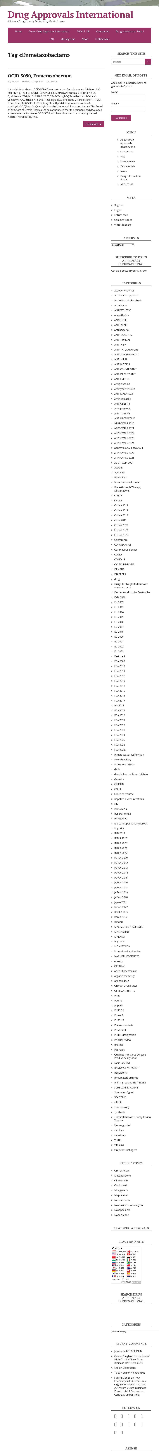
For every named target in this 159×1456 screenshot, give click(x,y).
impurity (119, 828)
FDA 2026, (120, 749)
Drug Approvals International (70, 14)
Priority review (122, 1040)
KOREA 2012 (121, 912)
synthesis (119, 1112)
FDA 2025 (119, 740)
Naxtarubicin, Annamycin (128, 1205)
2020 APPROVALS (124, 290)
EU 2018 (119, 631)
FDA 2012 (119, 676)
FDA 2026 (119, 744)
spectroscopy (122, 1107)
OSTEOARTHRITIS (124, 990)
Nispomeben (121, 1195)
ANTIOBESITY (122, 403)
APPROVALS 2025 (124, 453)
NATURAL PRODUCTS (126, 956)
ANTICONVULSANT (125, 369)
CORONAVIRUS (122, 544)
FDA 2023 (119, 730)
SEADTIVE (120, 1097)
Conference (121, 540)
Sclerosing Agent (124, 1092)
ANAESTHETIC (122, 310)
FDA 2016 (119, 695)
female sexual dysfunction (129, 754)
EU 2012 (119, 607)
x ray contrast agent (125, 1150)
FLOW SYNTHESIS (124, 764)
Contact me (102, 31)
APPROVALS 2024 (124, 443)
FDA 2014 (119, 686)
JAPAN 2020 (121, 897)
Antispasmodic (122, 408)
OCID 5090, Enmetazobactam (40, 76)
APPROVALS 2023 (124, 438)
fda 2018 (119, 705)
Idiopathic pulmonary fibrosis (131, 823)
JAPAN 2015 (121, 877)
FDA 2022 (119, 725)
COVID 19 (119, 559)
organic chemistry (124, 976)
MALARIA (119, 936)
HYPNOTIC (120, 818)
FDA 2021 (119, 720)
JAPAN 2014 (121, 872)
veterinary (120, 1135)
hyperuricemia (122, 813)
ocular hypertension (125, 971)
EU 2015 (119, 617)
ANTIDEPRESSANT (125, 374)
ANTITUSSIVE (122, 413)
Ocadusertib (121, 1185)
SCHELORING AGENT (126, 1087)
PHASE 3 (25, 81)
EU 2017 (119, 626)
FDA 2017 (119, 700)
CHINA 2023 (121, 525)
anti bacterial (121, 330)
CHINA (118, 500)
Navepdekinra (122, 1210)
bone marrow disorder (127, 482)
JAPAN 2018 (121, 887)
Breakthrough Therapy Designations (127, 489)
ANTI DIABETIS (123, 335)
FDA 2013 (119, 681)
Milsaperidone (122, 1175)
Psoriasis (119, 1049)
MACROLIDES (122, 931)
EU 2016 (119, 622)
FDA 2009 (119, 661)
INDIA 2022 (120, 853)
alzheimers (120, 305)
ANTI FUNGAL (122, 339)
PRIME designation (125, 1035)
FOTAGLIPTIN (134, 1351)
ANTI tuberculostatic (126, 354)
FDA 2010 (119, 666)
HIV (116, 803)
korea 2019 (120, 917)
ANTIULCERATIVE (124, 418)
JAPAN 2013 (121, 867)
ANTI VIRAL (121, 359)
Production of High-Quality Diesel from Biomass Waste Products (132, 1359)
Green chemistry (123, 794)
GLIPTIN (119, 784)
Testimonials (102, 39)
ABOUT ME (83, 31)
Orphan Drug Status (126, 985)
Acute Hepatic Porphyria (128, 300)
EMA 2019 (120, 597)
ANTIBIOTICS (122, 364)
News (85, 39)
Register (119, 205)
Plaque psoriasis (123, 1025)
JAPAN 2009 (121, 858)
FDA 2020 (119, 715)
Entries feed (121, 215)
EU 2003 (119, 602)
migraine (119, 941)
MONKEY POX (122, 946)
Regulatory (120, 1072)
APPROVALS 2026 (124, 457)
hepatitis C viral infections (129, 799)
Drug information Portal (130, 31)
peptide (118, 1005)
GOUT (117, 789)
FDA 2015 (119, 690)
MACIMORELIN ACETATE (128, 926)
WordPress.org (122, 224)
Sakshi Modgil (122, 1377)
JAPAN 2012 (121, 863)
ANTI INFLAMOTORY (126, 349)
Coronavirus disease (126, 549)
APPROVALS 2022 (124, 433)
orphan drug (121, 981)
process (118, 1044)
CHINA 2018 (121, 515)
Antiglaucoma (122, 384)
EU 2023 (119, 651)
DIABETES (120, 574)
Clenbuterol (129, 1367)
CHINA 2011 (121, 505)
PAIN (117, 995)
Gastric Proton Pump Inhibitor (131, 774)
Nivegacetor (121, 1190)
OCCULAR (119, 966)
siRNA (117, 1102)
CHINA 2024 (121, 530)
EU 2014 (119, 612)
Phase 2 (118, 1015)
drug (117, 579)
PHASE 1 (119, 1010)
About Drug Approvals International (49, 31)
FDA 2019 (119, 710)
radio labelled (122, 1063)
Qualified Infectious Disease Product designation (130, 1056)
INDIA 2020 (120, 843)
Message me (68, 39)
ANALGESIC (120, 320)
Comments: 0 (51, 81)
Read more (92, 124)
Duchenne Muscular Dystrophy (132, 592)
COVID (118, 554)
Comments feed (123, 219)
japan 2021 (120, 902)
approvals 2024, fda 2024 (128, 448)
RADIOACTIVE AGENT (126, 1067)
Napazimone (121, 1215)
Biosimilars (120, 477)
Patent (118, 1000)
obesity (118, 961)
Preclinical (120, 1030)
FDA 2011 (119, 671)
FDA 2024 (119, 735)
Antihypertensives (124, 389)
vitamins (119, 1145)
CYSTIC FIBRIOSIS (124, 564)
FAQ (51, 39)
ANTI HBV (120, 344)
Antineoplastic (122, 398)
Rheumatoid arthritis (126, 1077)
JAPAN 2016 (121, 882)
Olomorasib (121, 1180)
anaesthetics (121, 315)
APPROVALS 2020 (124, 423)
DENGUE (119, 569)
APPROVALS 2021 (124, 428)
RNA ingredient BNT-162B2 (130, 1082)
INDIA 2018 (120, 838)
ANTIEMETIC (121, 379)
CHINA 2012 (121, 510)
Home (18, 31)
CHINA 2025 (121, 535)
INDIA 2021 (120, 848)
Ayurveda (119, 472)
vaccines (119, 1130)
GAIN (117, 769)
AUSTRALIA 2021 (123, 462)
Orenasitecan (122, 1170)
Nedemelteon (122, 1200)
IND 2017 (119, 833)
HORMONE (120, 808)
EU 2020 (119, 636)
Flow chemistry (122, 759)
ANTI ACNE (120, 325)
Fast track (119, 656)
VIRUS (117, 1140)
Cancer (118, 495)
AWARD (118, 467)
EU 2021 (119, 641)
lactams (118, 921)
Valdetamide (138, 1372)
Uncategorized (36, 81)
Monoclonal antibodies (127, 951)
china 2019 (120, 520)
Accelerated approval (126, 295)
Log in (117, 210)
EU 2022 (119, 646)
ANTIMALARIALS (123, 393)
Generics (119, 779)
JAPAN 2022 (121, 907)
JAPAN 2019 (121, 892)
